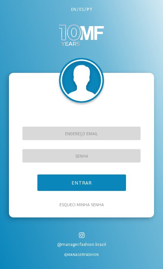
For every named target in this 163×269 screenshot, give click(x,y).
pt (89, 9)
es (81, 9)
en (73, 9)
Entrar (81, 182)
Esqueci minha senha (81, 204)
